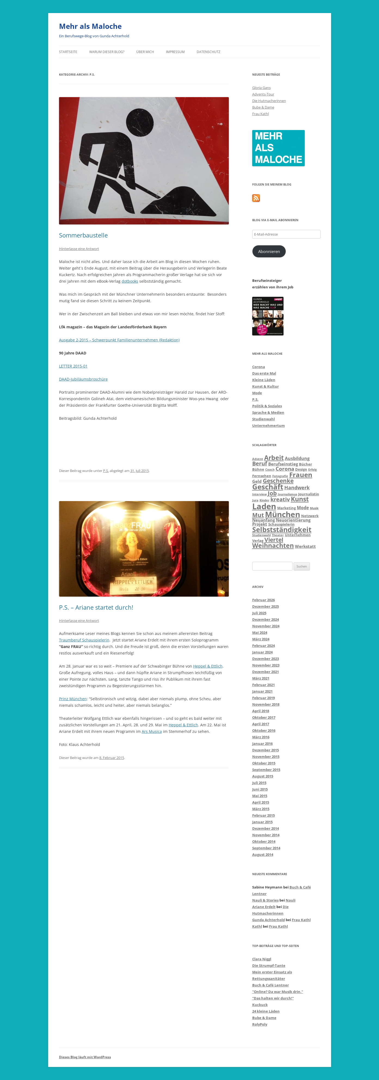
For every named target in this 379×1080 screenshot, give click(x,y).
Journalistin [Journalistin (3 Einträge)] (308, 494)
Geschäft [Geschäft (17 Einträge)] (267, 486)
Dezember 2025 (265, 606)
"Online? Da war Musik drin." (277, 991)
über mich (145, 52)
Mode (257, 392)
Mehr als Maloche (90, 26)
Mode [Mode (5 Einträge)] (303, 507)
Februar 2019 (263, 697)
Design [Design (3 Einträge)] (301, 469)
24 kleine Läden (266, 1011)
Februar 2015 (263, 815)
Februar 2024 (263, 645)
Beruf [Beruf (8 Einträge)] (259, 463)
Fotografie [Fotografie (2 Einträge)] (280, 476)
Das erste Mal (264, 373)
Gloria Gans (261, 87)
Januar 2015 (262, 821)
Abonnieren (269, 251)
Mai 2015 (259, 795)
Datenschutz (208, 52)
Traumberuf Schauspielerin (84, 640)
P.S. (106, 470)
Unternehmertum (268, 425)
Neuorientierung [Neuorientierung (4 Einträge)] (293, 520)
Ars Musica (152, 731)
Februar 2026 (263, 599)
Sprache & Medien (268, 412)
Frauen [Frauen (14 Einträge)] (300, 474)
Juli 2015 (259, 782)
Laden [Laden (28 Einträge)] (264, 506)
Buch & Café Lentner (270, 985)
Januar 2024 (262, 652)
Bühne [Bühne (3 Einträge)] (258, 469)
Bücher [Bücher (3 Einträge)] (305, 464)
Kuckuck (260, 1004)
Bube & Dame (263, 107)
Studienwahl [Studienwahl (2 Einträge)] (261, 535)
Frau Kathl (260, 113)
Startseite (68, 52)
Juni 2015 (260, 789)
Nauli (290, 900)
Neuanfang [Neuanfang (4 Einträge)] (263, 520)
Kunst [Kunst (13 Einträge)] (300, 499)
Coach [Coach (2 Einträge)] (270, 469)
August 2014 (262, 854)
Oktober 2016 (263, 730)
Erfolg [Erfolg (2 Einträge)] (312, 469)
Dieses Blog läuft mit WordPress (85, 1057)
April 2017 (260, 723)
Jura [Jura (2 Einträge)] (255, 500)
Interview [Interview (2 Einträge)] (259, 494)
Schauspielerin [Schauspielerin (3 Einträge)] (281, 524)
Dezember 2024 (265, 619)
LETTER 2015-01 (73, 366)
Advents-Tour (263, 94)
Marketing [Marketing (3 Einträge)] (286, 507)
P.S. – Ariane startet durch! (96, 607)
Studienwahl (263, 418)
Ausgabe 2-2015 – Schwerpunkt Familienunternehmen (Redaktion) (119, 339)
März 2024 (260, 639)
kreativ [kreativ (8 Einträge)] (280, 499)
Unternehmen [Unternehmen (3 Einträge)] (298, 534)
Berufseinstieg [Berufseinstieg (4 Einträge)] (283, 464)
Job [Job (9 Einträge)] (272, 493)
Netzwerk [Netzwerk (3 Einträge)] (310, 515)
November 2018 (265, 704)
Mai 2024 (259, 632)
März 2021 (260, 678)
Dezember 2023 (265, 658)
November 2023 (265, 665)
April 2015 (260, 802)
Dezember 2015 (265, 750)
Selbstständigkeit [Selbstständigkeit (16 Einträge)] (282, 529)
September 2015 (266, 769)
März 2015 (260, 808)
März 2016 (260, 737)
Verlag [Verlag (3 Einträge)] (257, 540)
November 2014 (265, 834)
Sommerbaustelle (83, 235)
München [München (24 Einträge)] (282, 514)
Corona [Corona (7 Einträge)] (285, 468)
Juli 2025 (259, 612)
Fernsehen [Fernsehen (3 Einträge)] (261, 475)
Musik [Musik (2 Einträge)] (314, 508)
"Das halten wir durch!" (273, 998)
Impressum (175, 52)
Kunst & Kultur (265, 386)
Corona (258, 366)
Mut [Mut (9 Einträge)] (258, 515)
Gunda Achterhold (268, 919)
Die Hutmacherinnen (269, 100)
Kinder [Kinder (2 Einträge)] (264, 500)
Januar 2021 (262, 691)
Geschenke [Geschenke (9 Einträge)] (278, 481)
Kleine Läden (263, 379)
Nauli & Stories (265, 900)
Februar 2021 (263, 684)
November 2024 (265, 626)
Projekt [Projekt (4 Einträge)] (259, 524)
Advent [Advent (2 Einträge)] (257, 459)
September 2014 (266, 848)
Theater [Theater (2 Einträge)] (278, 535)
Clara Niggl (261, 958)
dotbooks (130, 281)
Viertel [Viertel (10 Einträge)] (273, 540)
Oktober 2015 (263, 763)
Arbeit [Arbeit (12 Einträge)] (274, 457)
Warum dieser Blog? (106, 52)
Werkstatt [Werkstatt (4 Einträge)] (305, 546)
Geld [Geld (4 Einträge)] (257, 481)
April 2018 (260, 710)
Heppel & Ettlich (208, 666)
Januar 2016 (262, 743)
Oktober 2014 (263, 841)
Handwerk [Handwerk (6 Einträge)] (297, 487)
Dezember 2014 (265, 828)
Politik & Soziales (267, 405)
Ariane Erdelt (264, 906)
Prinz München (73, 698)
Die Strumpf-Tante (268, 965)
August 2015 (262, 776)
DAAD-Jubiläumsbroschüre (83, 379)
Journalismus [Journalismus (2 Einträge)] (287, 494)
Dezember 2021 (265, 671)
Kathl (257, 926)
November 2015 (265, 756)
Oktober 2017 (263, 717)
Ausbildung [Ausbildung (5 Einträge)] (297, 458)
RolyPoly (259, 1024)
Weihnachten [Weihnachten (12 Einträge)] (273, 545)
